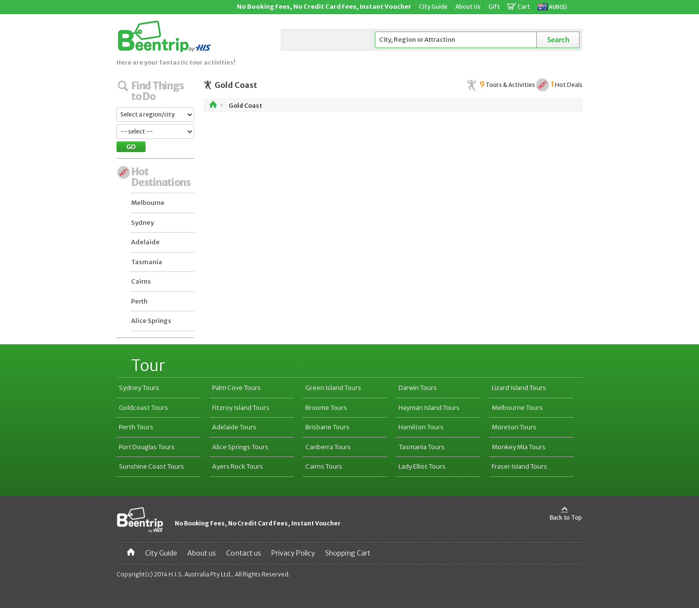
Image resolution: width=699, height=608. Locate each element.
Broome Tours (326, 408)
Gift (494, 6)
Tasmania (146, 262)
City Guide (433, 6)
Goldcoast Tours (143, 408)
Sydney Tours (139, 388)
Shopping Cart (347, 553)
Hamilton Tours (421, 427)
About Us (468, 6)
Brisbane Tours (327, 427)
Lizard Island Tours (519, 388)
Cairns (141, 281)
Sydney (142, 223)
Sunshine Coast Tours (151, 466)
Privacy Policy (293, 553)
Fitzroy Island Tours (240, 408)
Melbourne (148, 203)
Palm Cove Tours (236, 388)
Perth (139, 301)
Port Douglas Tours (147, 447)
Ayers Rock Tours (237, 466)
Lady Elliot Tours (422, 466)
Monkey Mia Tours (519, 447)
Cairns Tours (323, 466)
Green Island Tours (333, 388)
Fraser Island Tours (519, 466)
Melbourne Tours (517, 408)
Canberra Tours (328, 447)
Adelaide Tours (234, 427)
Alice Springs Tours (240, 447)
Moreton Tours (514, 427)
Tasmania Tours (422, 447)
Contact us (243, 553)
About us (201, 553)
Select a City (327, 40)
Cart (523, 6)
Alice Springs (151, 321)
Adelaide (145, 242)
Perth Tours (136, 427)
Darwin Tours (418, 388)
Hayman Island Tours (429, 408)
